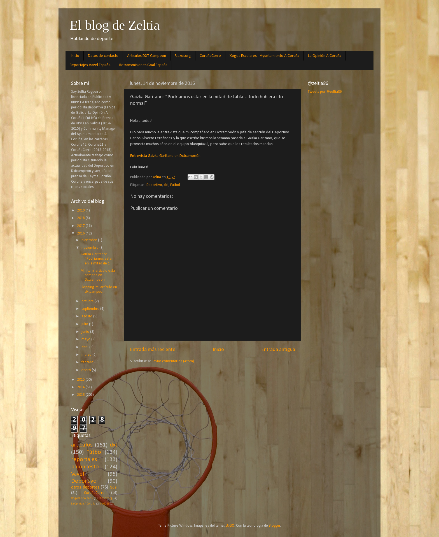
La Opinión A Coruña (324, 56)
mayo (86, 339)
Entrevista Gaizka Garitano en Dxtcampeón (165, 156)
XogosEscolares (82, 498)
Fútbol (175, 185)
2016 (81, 233)
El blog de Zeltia (115, 25)
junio (85, 332)
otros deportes (85, 487)
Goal (113, 487)
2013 (81, 395)
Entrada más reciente (153, 349)
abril (85, 347)
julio (85, 324)
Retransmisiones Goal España (143, 65)
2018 (81, 218)
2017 (81, 226)
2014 (81, 387)
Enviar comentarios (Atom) (173, 361)
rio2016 (104, 503)
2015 (81, 380)
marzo (86, 355)
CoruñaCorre (210, 56)
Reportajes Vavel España (90, 65)
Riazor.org (183, 56)
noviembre (90, 248)
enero (86, 370)
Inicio (75, 56)
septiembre (90, 309)
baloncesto (85, 467)
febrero (87, 362)
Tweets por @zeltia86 (325, 92)
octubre (88, 301)
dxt (166, 185)
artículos (82, 445)
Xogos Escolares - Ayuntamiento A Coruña (264, 56)
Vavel (77, 474)
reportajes (84, 459)
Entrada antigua (278, 349)
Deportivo (154, 185)
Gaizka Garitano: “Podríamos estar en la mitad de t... (97, 258)
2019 (81, 210)
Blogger (274, 525)
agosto (87, 316)
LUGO (230, 525)
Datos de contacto (103, 56)
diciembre (89, 240)
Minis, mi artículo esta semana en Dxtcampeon (98, 275)
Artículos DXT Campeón (146, 56)
